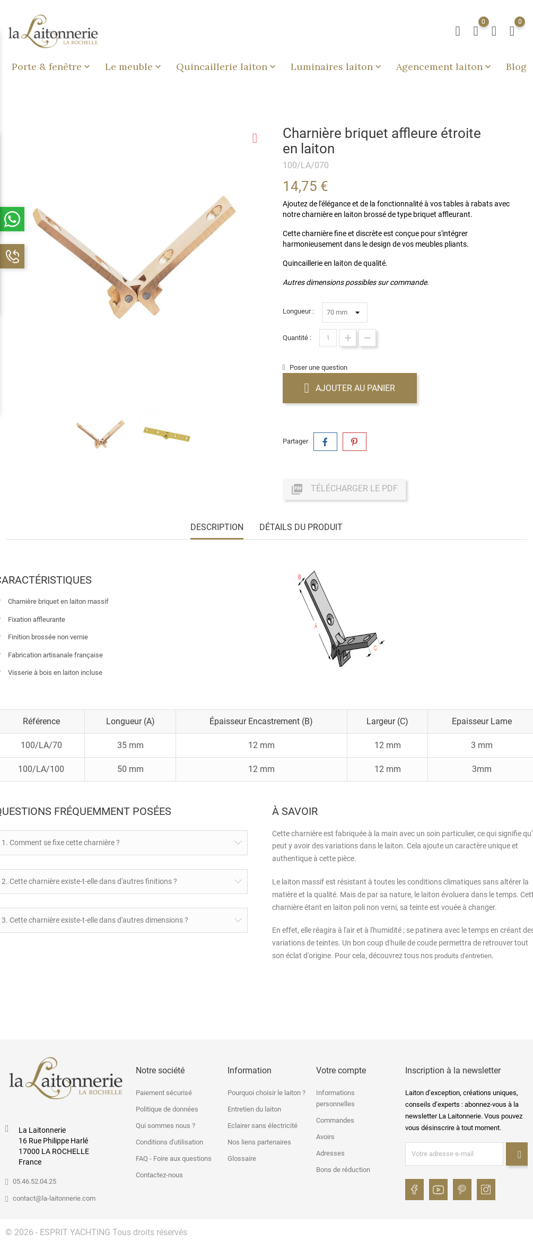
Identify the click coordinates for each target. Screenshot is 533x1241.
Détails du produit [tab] (301, 527)
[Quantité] (328, 337)
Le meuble (134, 66)
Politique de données (167, 1109)
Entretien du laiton (254, 1109)
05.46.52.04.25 (34, 1181)
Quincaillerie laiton (227, 66)
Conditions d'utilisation (169, 1142)
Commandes (335, 1120)
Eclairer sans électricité (263, 1126)
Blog (516, 66)
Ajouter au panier (350, 388)
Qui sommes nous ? (165, 1126)
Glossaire (242, 1158)
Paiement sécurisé (164, 1093)
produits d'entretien (463, 956)
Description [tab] (216, 527)
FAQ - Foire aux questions (174, 1158)
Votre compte (341, 1070)
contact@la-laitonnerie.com (54, 1198)
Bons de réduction (343, 1170)
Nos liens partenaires (259, 1142)
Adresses (330, 1153)
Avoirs (325, 1137)
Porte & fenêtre (52, 66)
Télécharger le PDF (344, 489)
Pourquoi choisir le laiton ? (266, 1093)
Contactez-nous (159, 1175)
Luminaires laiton (337, 66)
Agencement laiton (444, 66)
